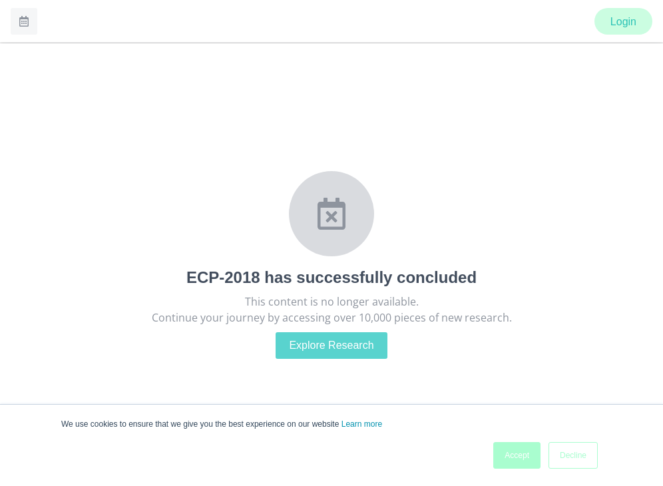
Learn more (361, 424)
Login (623, 21)
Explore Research (331, 345)
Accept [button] (517, 455)
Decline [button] (573, 455)
